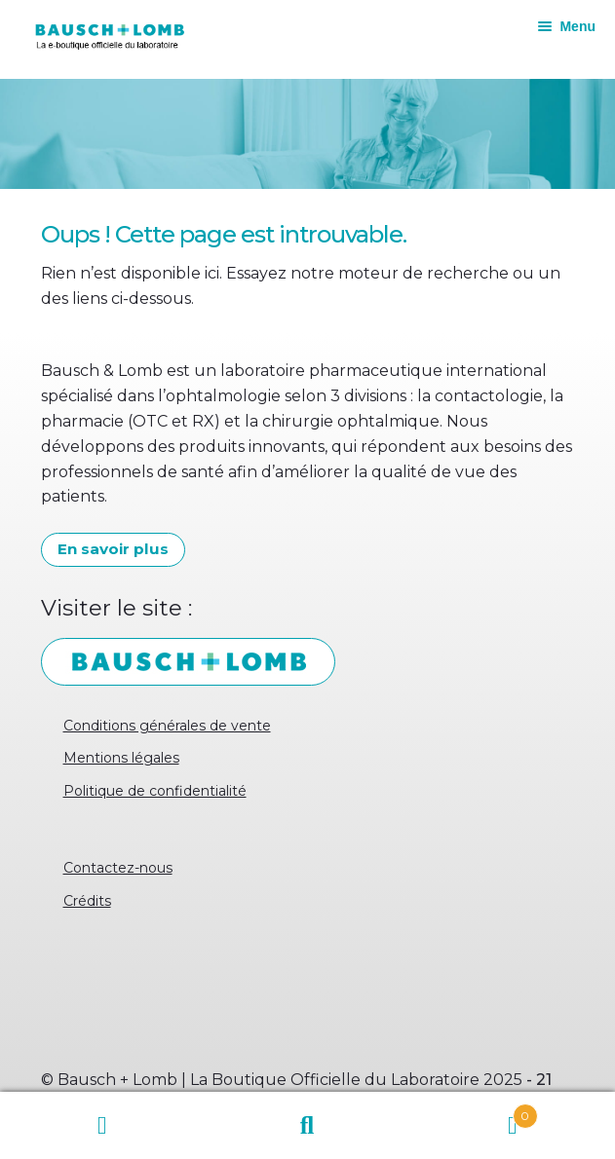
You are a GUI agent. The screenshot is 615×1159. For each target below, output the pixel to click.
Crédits (87, 901)
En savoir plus (113, 549)
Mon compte (102, 1126)
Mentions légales (121, 757)
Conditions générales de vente (167, 725)
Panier (474, 1112)
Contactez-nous (118, 868)
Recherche (307, 1126)
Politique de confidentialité (155, 791)
